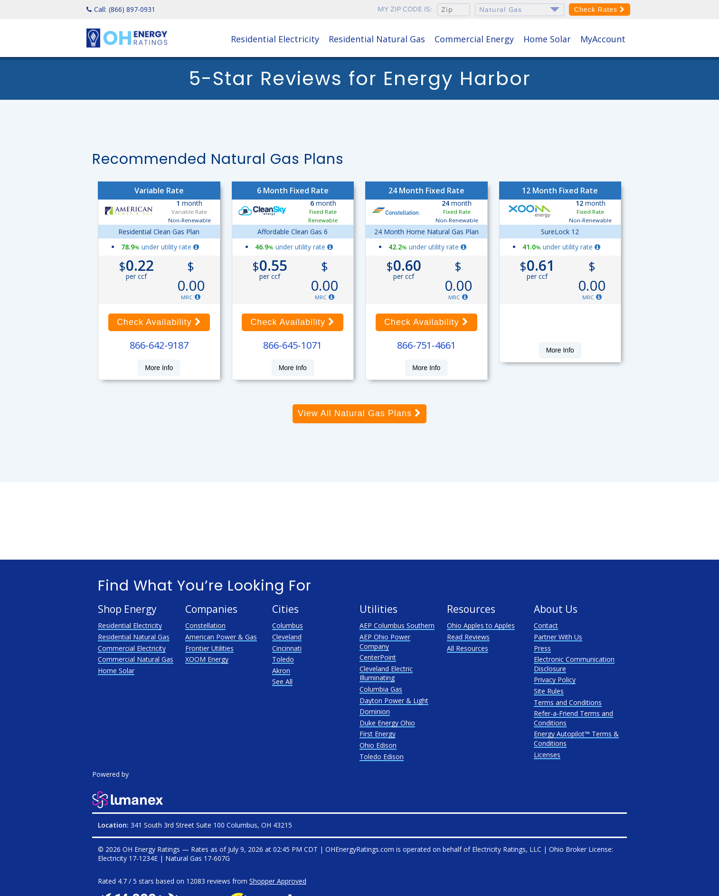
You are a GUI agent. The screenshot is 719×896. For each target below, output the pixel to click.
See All (282, 681)
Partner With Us (558, 636)
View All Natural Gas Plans (359, 413)
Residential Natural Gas (377, 39)
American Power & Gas (221, 636)
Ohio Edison (378, 745)
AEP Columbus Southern (397, 625)
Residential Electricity (275, 39)
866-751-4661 (426, 345)
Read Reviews (468, 636)
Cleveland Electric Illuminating (386, 673)
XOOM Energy (206, 659)
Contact (546, 625)
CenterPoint (378, 657)
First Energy (378, 733)
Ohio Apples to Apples (481, 625)
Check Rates (599, 9)
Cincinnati (287, 648)
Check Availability (159, 322)
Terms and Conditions (568, 702)
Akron (281, 670)
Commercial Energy (474, 39)
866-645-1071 (292, 345)
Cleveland (287, 636)
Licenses (547, 754)
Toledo (283, 659)
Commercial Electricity (132, 648)
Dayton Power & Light (394, 700)
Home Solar (547, 39)
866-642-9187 (159, 345)
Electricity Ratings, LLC (506, 849)
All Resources (467, 648)
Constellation (205, 625)
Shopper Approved (277, 881)
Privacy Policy (555, 679)
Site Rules (549, 691)
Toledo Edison (382, 756)
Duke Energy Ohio (387, 722)
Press (542, 648)
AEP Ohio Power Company (385, 641)
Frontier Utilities (209, 648)
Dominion (375, 711)
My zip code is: (405, 9)
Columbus (287, 625)
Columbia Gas (381, 689)
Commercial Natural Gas (135, 659)
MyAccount (602, 39)
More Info (159, 368)
